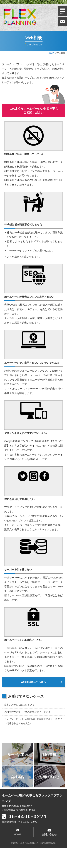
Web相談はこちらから (33, 681)
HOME (51, 53)
